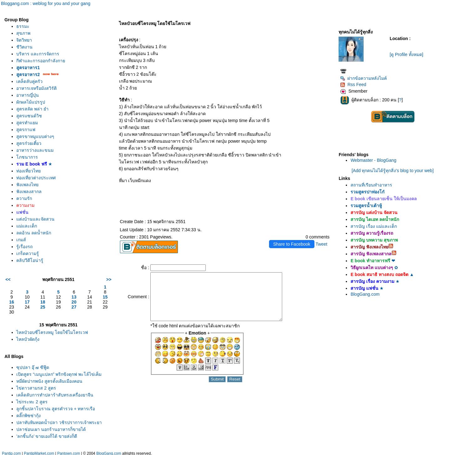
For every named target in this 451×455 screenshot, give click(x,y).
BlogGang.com (365, 294)
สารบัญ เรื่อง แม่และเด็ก (373, 226)
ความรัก (24, 198)
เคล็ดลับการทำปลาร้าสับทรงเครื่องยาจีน (54, 394)
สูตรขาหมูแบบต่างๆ (35, 136)
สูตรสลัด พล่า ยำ (32, 108)
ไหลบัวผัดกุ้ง (27, 339)
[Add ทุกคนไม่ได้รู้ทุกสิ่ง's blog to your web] (393, 170)
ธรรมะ (22, 26)
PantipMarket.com (39, 452)
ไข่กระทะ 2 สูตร (32, 401)
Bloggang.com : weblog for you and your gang (46, 3)
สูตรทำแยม (27, 122)
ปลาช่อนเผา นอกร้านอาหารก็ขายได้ (51, 429)
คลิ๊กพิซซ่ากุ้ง (28, 415)
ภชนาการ (27, 157)
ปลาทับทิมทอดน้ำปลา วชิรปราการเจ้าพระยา (59, 422)
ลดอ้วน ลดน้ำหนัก (33, 232)
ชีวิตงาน (24, 46)
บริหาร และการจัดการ (37, 53)
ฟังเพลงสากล (29, 191)
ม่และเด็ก (26, 225)
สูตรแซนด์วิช (29, 115)
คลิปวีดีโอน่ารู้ (29, 260)
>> (108, 279)
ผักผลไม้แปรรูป (30, 102)
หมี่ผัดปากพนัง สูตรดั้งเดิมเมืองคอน (49, 381)
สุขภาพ (23, 33)
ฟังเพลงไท (27, 184)
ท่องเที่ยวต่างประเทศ (36, 177)
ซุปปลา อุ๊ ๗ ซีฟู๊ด (32, 367)
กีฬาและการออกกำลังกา (40, 60)
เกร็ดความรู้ (27, 253)
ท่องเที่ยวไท (28, 170)
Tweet (321, 244)
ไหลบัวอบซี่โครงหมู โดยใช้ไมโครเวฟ (52, 332)
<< (7, 279)
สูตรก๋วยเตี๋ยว (28, 143)
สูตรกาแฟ (25, 129)
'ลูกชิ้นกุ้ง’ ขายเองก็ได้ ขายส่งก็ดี (46, 436)
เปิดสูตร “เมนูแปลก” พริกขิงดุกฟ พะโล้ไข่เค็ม (58, 374)
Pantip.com (11, 452)
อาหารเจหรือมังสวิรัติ (36, 88)
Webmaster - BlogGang (373, 160)
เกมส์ (21, 239)
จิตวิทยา (24, 40)
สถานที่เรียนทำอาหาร (371, 184)
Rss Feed (353, 84)
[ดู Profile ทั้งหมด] (406, 54)
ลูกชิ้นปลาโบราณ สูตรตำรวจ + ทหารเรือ (55, 408)
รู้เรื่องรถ (24, 246)
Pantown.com (68, 452)
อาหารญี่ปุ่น (27, 95)
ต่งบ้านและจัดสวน (35, 219)
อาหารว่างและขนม (35, 150)
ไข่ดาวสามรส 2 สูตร (36, 388)
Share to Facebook (291, 244)
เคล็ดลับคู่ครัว (29, 81)
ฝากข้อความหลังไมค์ (363, 78)
